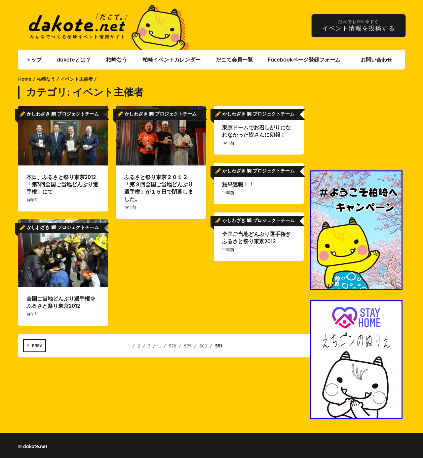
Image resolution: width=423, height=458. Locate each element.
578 (172, 346)
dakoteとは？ (74, 59)
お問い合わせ (376, 59)
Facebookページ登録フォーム (304, 59)
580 (204, 346)
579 (188, 346)
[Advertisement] (357, 124)
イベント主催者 (76, 79)
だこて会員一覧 (234, 59)
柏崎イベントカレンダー (171, 59)
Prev (37, 345)
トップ (34, 59)
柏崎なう (116, 59)
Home (24, 79)
